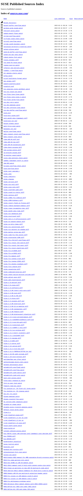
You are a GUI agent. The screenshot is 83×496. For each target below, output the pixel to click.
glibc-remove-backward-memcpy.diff (17, 206)
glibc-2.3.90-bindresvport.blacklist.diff (19, 314)
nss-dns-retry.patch (11, 102)
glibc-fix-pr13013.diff (12, 253)
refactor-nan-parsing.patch (14, 68)
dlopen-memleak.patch (12, 396)
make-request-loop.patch (13, 137)
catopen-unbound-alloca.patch (15, 431)
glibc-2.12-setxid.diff (12, 346)
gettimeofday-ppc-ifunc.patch (15, 359)
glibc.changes (9, 179)
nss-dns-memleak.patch (12, 105)
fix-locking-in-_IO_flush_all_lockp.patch (19, 388)
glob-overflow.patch (11, 168)
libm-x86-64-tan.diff (12, 142)
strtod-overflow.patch (12, 36)
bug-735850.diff (10, 436)
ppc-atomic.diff (10, 81)
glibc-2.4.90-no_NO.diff (13, 296)
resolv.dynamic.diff (11, 60)
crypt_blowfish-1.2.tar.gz (13, 420)
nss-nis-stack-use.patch (13, 92)
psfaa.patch (8, 76)
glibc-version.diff (11, 182)
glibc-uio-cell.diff (11, 184)
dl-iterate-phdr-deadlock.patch (15, 402)
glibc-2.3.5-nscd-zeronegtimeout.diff (18, 317)
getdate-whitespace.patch (13, 365)
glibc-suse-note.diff (12, 187)
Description (78, 18)
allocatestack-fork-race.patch (15, 452)
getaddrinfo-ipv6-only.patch (14, 375)
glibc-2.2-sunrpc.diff (12, 343)
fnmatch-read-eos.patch (12, 386)
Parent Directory (10, 23)
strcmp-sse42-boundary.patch (14, 44)
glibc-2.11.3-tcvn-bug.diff (14, 349)
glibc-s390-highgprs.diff (13, 200)
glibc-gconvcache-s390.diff (14, 237)
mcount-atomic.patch (11, 123)
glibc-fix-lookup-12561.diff (14, 261)
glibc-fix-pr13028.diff (12, 251)
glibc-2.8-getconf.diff (12, 282)
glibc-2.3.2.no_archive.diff (14, 330)
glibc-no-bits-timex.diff (13, 224)
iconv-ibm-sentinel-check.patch (15, 158)
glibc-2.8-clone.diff (12, 285)
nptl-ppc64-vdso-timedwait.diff (15, 118)
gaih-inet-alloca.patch (12, 378)
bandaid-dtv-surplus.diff (13, 449)
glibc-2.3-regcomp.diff (12, 338)
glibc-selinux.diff (11, 195)
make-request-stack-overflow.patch (17, 134)
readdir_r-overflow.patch (13, 70)
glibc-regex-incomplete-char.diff (16, 208)
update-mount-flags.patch (13, 33)
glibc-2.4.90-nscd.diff (12, 293)
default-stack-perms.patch (13, 410)
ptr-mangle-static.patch (13, 73)
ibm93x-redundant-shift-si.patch (16, 160)
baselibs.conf (9, 447)
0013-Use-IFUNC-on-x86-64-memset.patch (18, 463)
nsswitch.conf (9, 86)
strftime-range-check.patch (14, 39)
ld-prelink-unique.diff (12, 153)
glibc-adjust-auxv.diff (12, 277)
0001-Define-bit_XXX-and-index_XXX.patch (19, 489)
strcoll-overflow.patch (12, 41)
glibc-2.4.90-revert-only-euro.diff (17, 290)
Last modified (59, 18)
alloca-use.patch (10, 455)
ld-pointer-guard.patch (12, 155)
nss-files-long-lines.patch (14, 94)
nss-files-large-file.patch (14, 100)
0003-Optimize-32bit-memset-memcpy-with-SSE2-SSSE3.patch (25, 484)
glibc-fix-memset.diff (12, 256)
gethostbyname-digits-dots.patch (16, 362)
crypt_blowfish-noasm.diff (13, 415)
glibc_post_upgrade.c (12, 171)
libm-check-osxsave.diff (13, 147)
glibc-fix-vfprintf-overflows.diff (17, 240)
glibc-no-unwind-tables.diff (14, 221)
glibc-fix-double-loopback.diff (15, 264)
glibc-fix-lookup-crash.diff (14, 259)
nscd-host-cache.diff (12, 115)
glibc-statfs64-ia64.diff (13, 190)
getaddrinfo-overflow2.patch (14, 367)
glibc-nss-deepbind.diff (13, 213)
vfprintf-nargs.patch (12, 31)
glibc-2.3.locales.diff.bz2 (14, 301)
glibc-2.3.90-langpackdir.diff (15, 309)
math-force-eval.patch (12, 126)
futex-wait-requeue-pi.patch (14, 380)
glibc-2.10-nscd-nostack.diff (15, 357)
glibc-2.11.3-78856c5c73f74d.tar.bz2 (17, 351)
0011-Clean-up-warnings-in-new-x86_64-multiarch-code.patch (26, 468)
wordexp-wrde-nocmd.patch (13, 28)
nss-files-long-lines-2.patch (15, 97)
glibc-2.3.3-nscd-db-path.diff (15, 322)
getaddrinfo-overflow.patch (14, 370)
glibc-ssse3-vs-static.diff (14, 192)
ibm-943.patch (9, 163)
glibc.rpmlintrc (10, 176)
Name (5, 18)
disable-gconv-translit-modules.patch (18, 407)
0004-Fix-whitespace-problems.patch (17, 481)
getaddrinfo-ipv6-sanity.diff (15, 372)
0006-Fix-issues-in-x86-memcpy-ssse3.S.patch (21, 476)
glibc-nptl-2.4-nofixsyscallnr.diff (17, 219)
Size (71, 18)
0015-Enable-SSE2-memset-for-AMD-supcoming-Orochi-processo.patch (29, 457)
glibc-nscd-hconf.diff (12, 216)
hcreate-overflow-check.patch (15, 166)
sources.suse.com (19, 13)
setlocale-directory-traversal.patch (17, 47)
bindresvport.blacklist (12, 441)
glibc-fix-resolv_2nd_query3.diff (16, 243)
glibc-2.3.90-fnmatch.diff (13, 312)
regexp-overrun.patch (12, 65)
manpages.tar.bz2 (10, 129)
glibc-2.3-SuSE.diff (11, 341)
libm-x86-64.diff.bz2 (12, 139)
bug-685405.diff (10, 439)
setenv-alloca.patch (11, 49)
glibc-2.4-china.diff (12, 298)
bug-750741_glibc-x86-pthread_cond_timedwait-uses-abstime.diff (28, 433)
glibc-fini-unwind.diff (12, 266)
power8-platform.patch (12, 84)
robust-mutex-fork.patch (13, 57)
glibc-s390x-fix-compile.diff (15, 198)
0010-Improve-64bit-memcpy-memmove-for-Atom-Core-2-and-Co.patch (28, 471)
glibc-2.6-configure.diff (13, 288)
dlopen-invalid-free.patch (13, 399)
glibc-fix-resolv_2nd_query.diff (16, 245)
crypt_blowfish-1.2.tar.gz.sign (15, 418)
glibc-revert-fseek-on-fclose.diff (17, 203)
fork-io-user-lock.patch (13, 383)
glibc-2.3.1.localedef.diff (14, 335)
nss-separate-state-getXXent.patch (17, 89)
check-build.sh (9, 428)
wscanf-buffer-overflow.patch (15, 25)
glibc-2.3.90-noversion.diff (14, 304)
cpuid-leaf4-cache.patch (13, 425)
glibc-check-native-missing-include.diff (19, 274)
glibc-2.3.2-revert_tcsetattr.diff (17, 333)
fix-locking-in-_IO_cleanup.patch (16, 391)
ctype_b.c (7, 412)
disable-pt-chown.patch (12, 404)
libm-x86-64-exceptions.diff (14, 145)
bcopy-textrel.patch (11, 444)
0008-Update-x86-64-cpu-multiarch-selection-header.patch (25, 473)
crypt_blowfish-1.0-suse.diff (15, 423)
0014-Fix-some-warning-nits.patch (16, 460)
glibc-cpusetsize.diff (12, 269)
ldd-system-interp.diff (12, 150)
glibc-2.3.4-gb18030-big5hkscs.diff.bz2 (19, 319)
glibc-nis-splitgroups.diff (14, 227)
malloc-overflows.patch (12, 131)
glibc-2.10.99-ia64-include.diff (16, 354)
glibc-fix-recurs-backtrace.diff (16, 248)
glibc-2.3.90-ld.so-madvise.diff (16, 306)
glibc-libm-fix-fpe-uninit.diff (15, 235)
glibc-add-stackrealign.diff (14, 280)
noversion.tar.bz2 (10, 121)
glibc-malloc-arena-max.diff (14, 232)
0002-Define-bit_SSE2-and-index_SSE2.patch (20, 486)
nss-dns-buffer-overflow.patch (15, 110)
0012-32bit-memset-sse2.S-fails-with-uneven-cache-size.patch (27, 465)
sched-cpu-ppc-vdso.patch (13, 54)
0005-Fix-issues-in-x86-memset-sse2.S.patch (20, 478)
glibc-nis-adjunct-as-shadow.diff (16, 229)
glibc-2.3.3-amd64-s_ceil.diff (15, 327)
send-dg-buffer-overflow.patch (15, 52)
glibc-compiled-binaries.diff (15, 272)
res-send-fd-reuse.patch (13, 62)
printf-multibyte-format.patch (15, 78)
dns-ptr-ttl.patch (10, 394)
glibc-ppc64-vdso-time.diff (14, 211)
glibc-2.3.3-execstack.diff (14, 325)
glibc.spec (8, 174)
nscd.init (7, 113)
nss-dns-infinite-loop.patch (14, 107)
